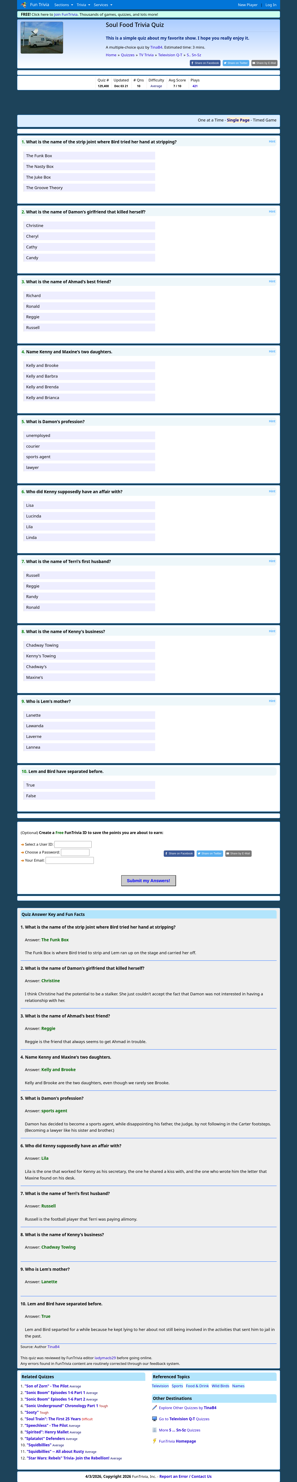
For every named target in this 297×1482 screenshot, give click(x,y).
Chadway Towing (42, 645)
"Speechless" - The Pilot (46, 1424)
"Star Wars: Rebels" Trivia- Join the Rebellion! (68, 1457)
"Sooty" (32, 1411)
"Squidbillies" (39, 1444)
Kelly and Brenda (42, 386)
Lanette (33, 714)
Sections (62, 4)
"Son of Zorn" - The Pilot (47, 1385)
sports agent (38, 456)
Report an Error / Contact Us (185, 1475)
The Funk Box (39, 155)
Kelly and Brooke (42, 365)
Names (238, 1385)
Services (101, 4)
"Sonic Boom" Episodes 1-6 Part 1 (55, 1392)
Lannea (33, 746)
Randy (32, 596)
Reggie (32, 316)
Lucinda (33, 515)
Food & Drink (197, 1385)
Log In (270, 4)
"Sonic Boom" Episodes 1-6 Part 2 (55, 1398)
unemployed (38, 435)
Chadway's (36, 666)
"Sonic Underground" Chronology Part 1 (61, 1405)
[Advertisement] (148, 102)
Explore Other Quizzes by (187, 1407)
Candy (32, 257)
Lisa (30, 505)
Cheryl (32, 236)
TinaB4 (156, 47)
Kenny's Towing (41, 655)
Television (160, 1385)
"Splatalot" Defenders (45, 1438)
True (30, 784)
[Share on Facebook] (208, 63)
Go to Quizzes (184, 1418)
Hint (272, 141)
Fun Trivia (35, 5)
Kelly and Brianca (42, 397)
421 (194, 85)
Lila (29, 526)
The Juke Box (38, 176)
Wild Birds (220, 1385)
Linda (31, 537)
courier (33, 445)
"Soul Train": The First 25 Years (53, 1418)
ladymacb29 (105, 1357)
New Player (248, 4)
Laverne (33, 736)
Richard (33, 295)
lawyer (32, 467)
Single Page (238, 119)
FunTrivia (177, 1440)
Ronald (32, 305)
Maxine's (34, 676)
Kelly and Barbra (42, 375)
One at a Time (211, 119)
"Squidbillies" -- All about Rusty (55, 1451)
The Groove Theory (44, 187)
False (31, 795)
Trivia (82, 4)
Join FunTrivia (66, 14)
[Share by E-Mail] (265, 63)
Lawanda (34, 725)
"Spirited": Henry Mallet (47, 1431)
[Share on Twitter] (238, 63)
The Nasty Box (39, 166)
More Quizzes (179, 1429)
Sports (177, 1385)
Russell (32, 327)
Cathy (31, 246)
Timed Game (265, 119)
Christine (34, 225)
